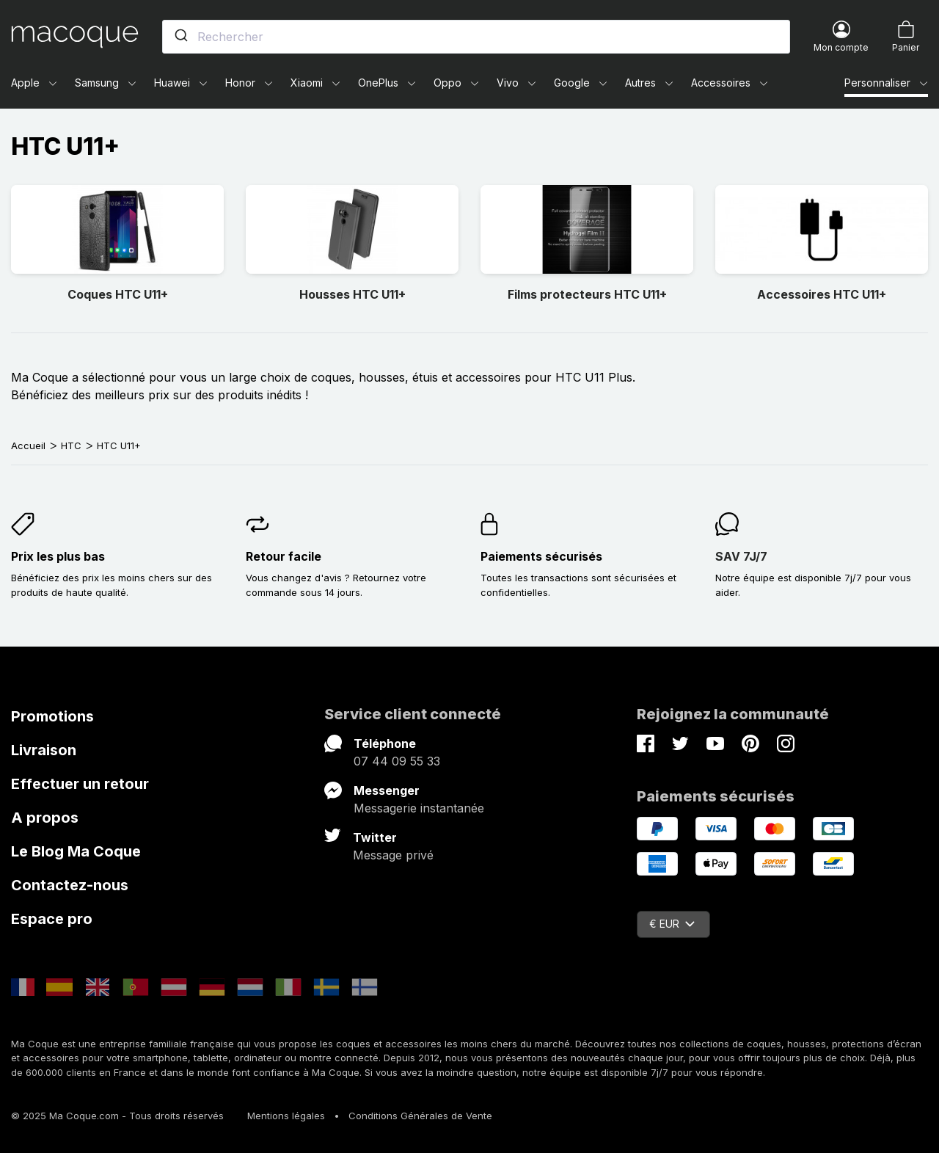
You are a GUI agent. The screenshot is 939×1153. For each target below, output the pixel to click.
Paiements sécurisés (541, 556)
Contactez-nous (69, 885)
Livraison (43, 750)
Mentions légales (286, 1115)
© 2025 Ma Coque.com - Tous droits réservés (117, 1115)
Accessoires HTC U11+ (821, 294)
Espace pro (51, 919)
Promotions (52, 716)
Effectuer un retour (80, 784)
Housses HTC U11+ (352, 294)
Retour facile (283, 556)
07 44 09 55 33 (397, 761)
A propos (44, 817)
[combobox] (476, 37)
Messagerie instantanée (419, 808)
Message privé (393, 855)
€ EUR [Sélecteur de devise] (672, 923)
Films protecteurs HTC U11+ (587, 294)
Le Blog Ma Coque (76, 851)
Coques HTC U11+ (117, 294)
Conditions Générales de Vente (420, 1115)
